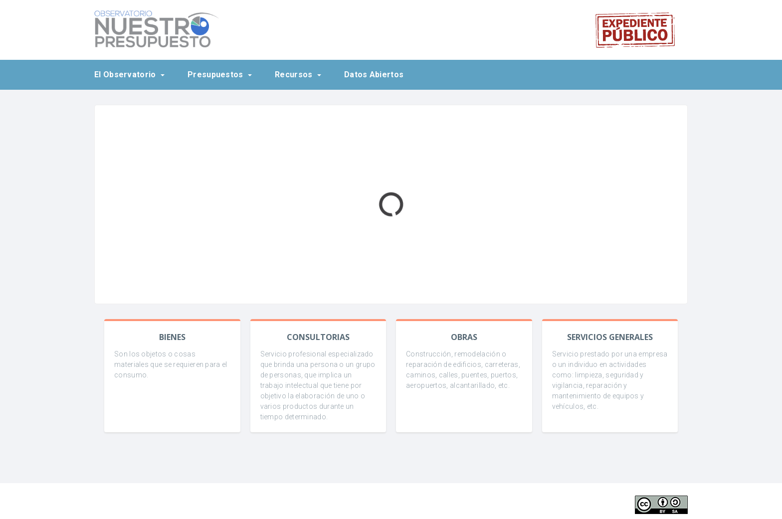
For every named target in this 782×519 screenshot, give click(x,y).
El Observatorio (126, 74)
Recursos (295, 74)
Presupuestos (216, 74)
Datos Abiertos (373, 74)
